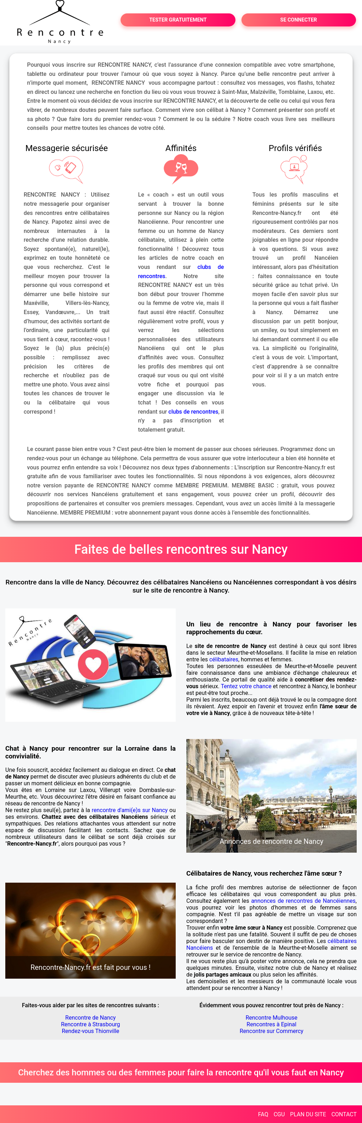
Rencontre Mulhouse (272, 1017)
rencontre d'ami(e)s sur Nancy (130, 810)
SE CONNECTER (298, 20)
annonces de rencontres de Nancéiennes (303, 900)
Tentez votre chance (246, 686)
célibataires (223, 659)
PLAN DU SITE (308, 1114)
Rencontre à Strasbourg (90, 1024)
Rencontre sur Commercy (271, 1031)
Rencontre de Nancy (90, 1017)
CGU (279, 1114)
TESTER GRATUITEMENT (178, 20)
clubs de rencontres (193, 411)
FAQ (263, 1114)
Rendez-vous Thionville (90, 1031)
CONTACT (344, 1114)
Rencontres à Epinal (272, 1024)
